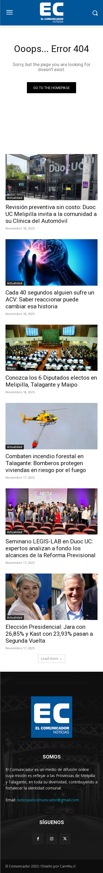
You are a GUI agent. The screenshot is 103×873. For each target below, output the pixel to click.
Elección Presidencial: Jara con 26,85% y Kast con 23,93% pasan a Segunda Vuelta (49, 634)
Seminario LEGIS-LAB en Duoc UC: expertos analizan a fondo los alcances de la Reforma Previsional (50, 548)
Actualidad (14, 198)
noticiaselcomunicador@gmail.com (48, 799)
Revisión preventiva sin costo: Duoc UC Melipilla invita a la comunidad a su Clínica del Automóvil (51, 214)
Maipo (11, 368)
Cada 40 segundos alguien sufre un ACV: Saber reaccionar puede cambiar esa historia (49, 299)
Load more (51, 658)
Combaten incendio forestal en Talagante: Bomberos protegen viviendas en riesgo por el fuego (45, 463)
